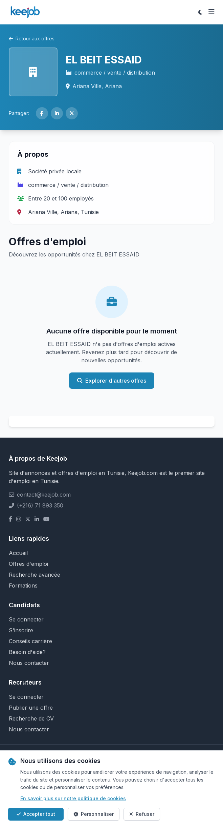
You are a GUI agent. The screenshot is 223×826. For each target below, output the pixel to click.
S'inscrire (21, 630)
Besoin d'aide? (27, 652)
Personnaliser (93, 814)
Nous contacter (29, 662)
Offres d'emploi (28, 563)
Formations (23, 585)
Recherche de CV (31, 718)
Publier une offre (31, 707)
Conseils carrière (30, 641)
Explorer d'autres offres (111, 380)
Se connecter (26, 619)
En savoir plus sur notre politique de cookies (73, 798)
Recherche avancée (34, 574)
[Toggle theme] (200, 12)
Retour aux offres (31, 38)
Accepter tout (36, 814)
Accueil (18, 553)
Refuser (141, 814)
